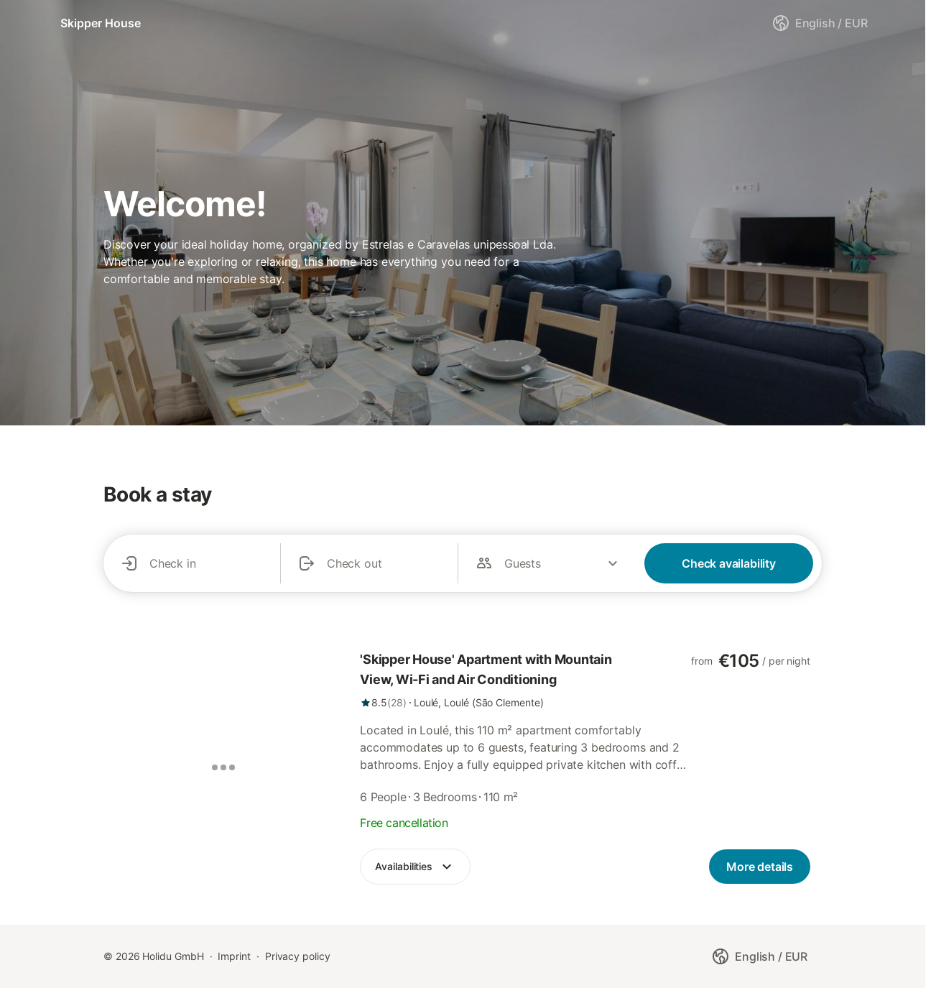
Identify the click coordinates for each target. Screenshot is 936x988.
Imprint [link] (234, 956)
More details (759, 866)
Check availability (729, 563)
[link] (525, 680)
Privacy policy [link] (297, 956)
